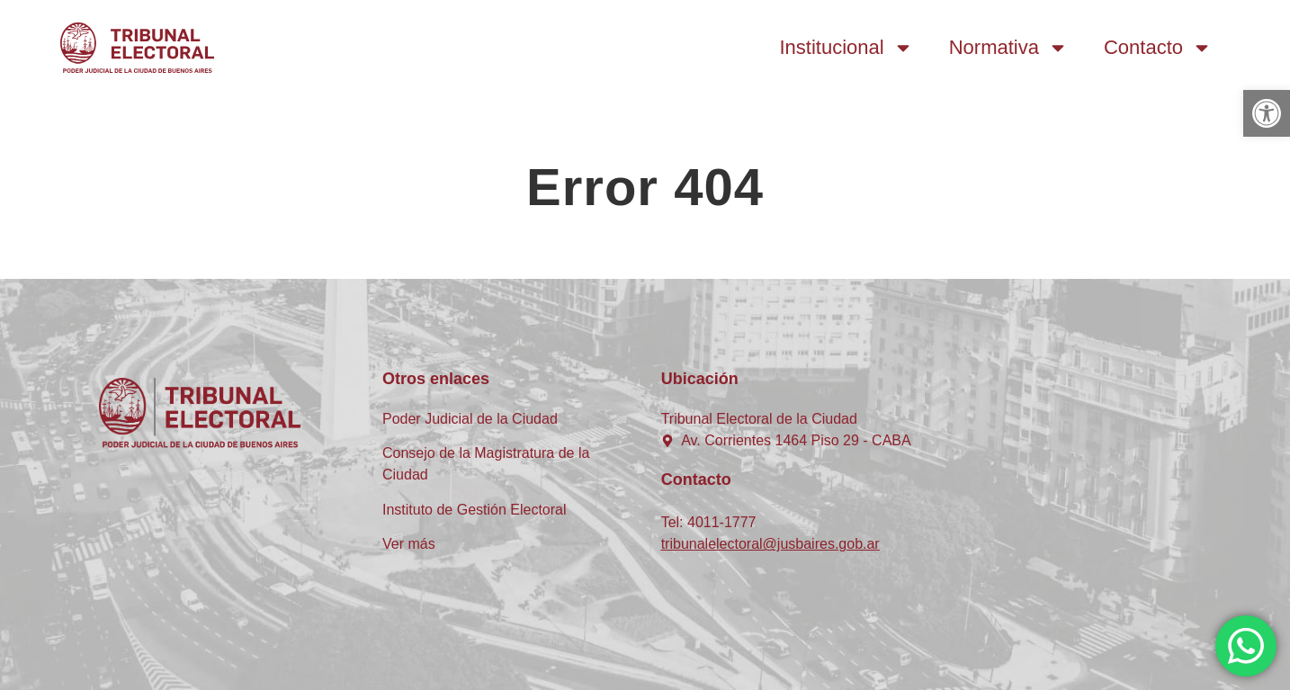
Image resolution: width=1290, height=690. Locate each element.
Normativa (1008, 48)
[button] (1266, 113)
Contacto (1158, 48)
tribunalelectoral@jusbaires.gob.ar (770, 543)
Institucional (846, 48)
